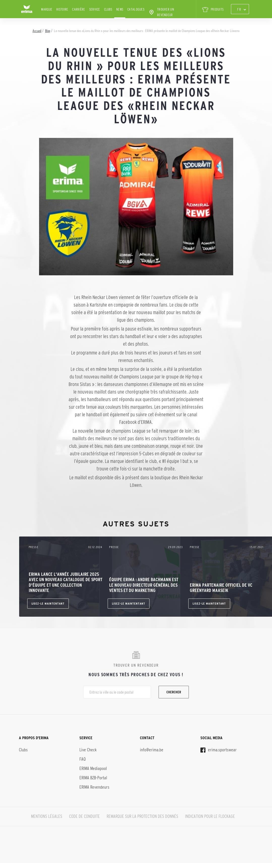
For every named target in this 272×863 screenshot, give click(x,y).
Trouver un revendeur (161, 12)
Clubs (108, 9)
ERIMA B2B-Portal (93, 777)
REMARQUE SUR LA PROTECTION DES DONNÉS (142, 816)
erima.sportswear (218, 749)
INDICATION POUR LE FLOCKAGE (210, 816)
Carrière (78, 9)
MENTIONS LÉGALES (46, 816)
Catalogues (135, 9)
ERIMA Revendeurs (94, 787)
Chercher (173, 692)
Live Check (88, 749)
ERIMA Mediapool (93, 768)
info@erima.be (151, 749)
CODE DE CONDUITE (84, 816)
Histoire (62, 9)
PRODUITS (213, 10)
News (119, 9)
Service (94, 9)
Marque (46, 9)
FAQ (82, 759)
